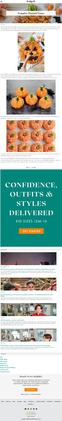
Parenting (3, 361)
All (1, 357)
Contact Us (31, 401)
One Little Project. (39, 154)
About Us (8, 401)
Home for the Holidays (7, 367)
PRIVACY (33, 416)
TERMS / (29, 416)
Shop (2, 401)
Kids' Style (3, 359)
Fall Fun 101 (4, 369)
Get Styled (31, 390)
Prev (28, 167)
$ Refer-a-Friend (40, 401)
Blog (14, 401)
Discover (31, 404)
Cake (25, 76)
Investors (49, 401)
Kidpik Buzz (4, 365)
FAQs (25, 401)
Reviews (19, 401)
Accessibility (57, 401)
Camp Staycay (5, 372)
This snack (32, 116)
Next (34, 167)
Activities (3, 24)
